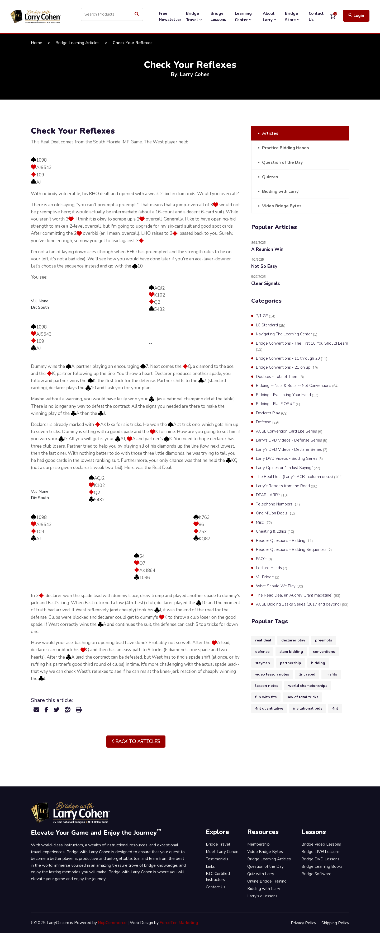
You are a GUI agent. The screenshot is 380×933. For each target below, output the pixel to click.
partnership (290, 662)
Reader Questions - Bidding (284, 541)
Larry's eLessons (262, 896)
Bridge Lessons (218, 16)
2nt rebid (307, 674)
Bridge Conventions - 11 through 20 (291, 359)
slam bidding (291, 651)
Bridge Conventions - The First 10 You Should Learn (302, 346)
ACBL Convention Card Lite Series (289, 431)
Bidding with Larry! (281, 191)
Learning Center (244, 16)
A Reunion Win (267, 249)
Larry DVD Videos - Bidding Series (289, 459)
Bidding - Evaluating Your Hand (287, 395)
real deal (263, 640)
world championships (307, 685)
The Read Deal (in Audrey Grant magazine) (298, 595)
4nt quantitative (269, 708)
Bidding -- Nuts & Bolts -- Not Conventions (297, 386)
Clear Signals (265, 283)
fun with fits (266, 697)
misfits (331, 674)
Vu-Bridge (267, 577)
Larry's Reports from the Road (286, 486)
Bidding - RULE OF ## (278, 404)
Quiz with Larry (260, 873)
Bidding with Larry (263, 888)
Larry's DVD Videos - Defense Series (291, 440)
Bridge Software (316, 873)
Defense (267, 422)
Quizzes (270, 177)
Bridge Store (293, 16)
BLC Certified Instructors (218, 876)
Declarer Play (271, 413)
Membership (258, 844)
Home (36, 43)
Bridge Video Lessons (321, 844)
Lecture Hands (271, 568)
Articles (270, 133)
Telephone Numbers (278, 504)
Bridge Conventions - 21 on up (287, 368)
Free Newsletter (170, 16)
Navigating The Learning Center (286, 334)
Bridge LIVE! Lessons (320, 851)
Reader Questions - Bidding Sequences (294, 550)
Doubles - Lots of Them (280, 377)
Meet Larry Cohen (222, 851)
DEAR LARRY (272, 495)
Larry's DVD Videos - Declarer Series (291, 450)
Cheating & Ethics (275, 532)
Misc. (264, 523)
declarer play (293, 640)
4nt (335, 708)
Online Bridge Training (267, 881)
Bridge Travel (194, 16)
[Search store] (112, 14)
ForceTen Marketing (179, 923)
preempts (323, 640)
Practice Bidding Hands (285, 148)
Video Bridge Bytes (282, 206)
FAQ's (264, 559)
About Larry (270, 16)
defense (262, 651)
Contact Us (316, 16)
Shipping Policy (335, 923)
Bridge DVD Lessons (320, 859)
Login (356, 15)
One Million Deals (275, 513)
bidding (318, 662)
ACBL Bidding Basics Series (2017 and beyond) (302, 604)
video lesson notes (272, 674)
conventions (324, 651)
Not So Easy (264, 266)
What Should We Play (279, 586)
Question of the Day (282, 162)
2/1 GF (265, 316)
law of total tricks (302, 697)
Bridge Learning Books (322, 866)
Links (210, 866)
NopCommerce (112, 923)
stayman (262, 662)
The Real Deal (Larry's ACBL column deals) (299, 477)
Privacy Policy (303, 923)
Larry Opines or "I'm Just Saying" (288, 468)
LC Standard (270, 325)
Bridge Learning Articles (77, 43)
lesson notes (266, 685)
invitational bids (307, 708)
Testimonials (217, 859)
